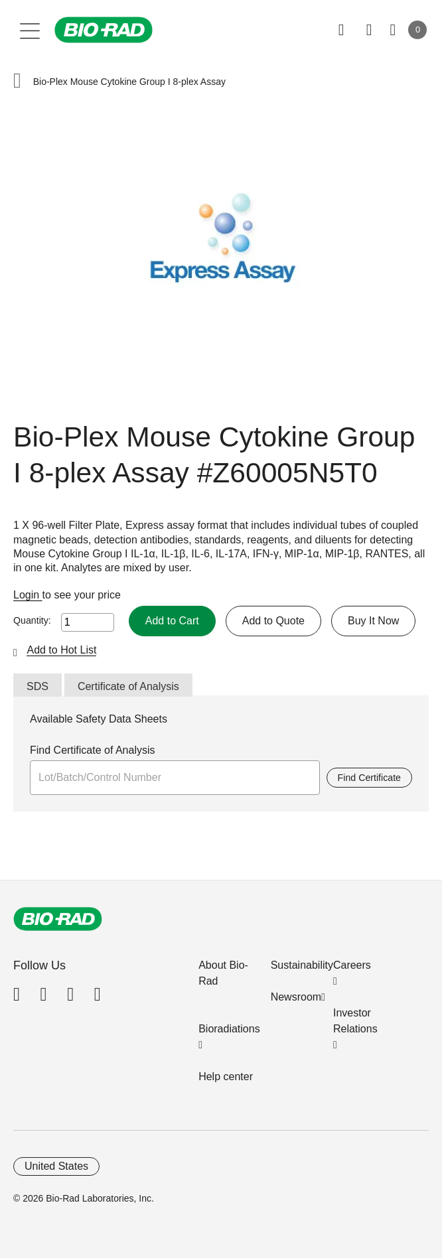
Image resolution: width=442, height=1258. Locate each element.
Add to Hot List (61, 650)
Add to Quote (273, 620)
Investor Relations (355, 1020)
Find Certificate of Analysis (92, 750)
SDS (37, 686)
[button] (17, 82)
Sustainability (302, 965)
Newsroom (296, 997)
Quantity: (32, 620)
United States (56, 1166)
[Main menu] (30, 30)
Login (27, 594)
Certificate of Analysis (128, 686)
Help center (225, 1076)
